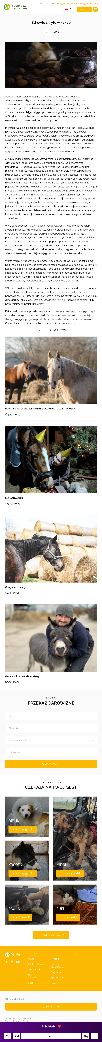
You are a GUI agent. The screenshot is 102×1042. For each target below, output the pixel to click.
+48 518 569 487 (66, 3)
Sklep (31, 983)
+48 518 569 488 (89, 3)
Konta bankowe (36, 964)
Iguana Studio (22, 1021)
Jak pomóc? (34, 969)
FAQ (53, 983)
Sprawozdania (58, 977)
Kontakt (55, 959)
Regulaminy (57, 972)
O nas (31, 959)
